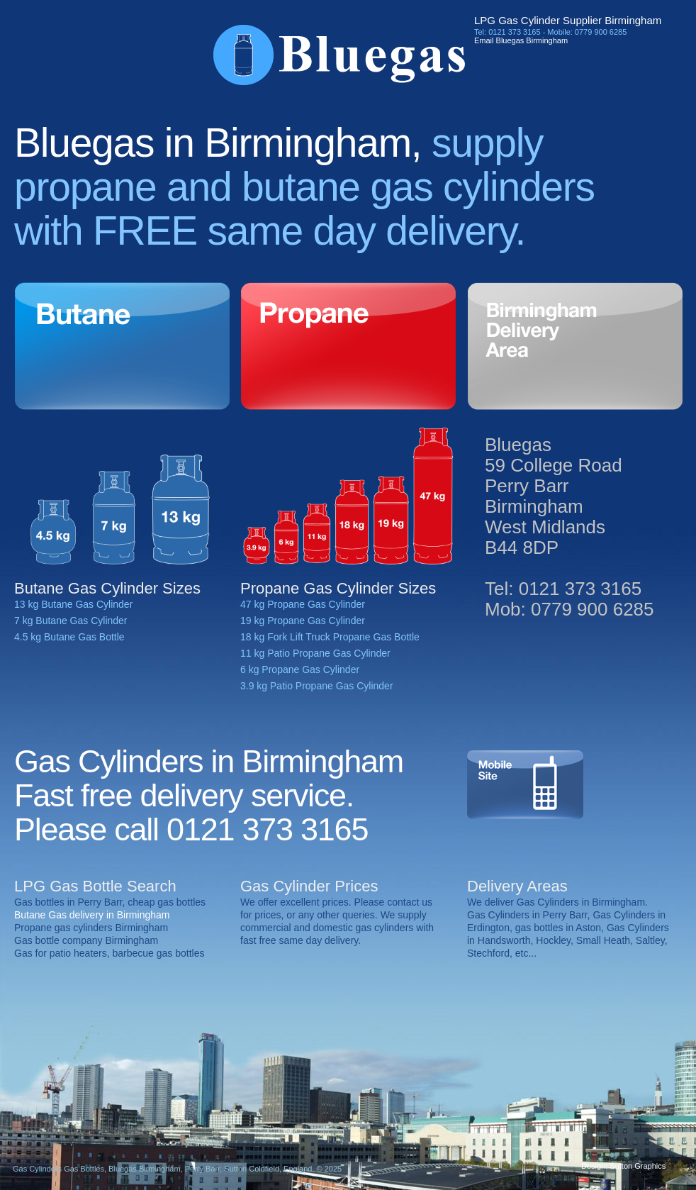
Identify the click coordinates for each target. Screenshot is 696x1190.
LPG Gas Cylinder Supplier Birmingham (567, 20)
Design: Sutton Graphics (623, 1166)
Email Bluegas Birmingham (521, 40)
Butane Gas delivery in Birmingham (91, 915)
